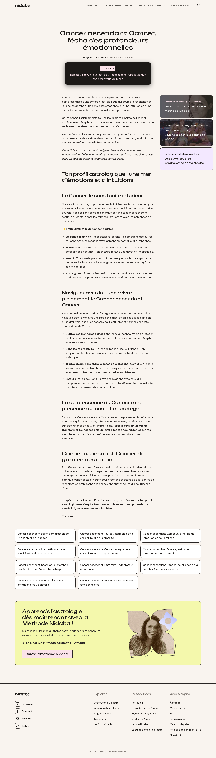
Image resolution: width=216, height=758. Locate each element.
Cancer (103, 57)
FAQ (172, 713)
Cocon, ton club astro (106, 702)
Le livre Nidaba (140, 724)
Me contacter (178, 708)
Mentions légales (179, 724)
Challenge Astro (141, 718)
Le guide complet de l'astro (147, 729)
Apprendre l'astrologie (117, 5)
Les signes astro (90, 57)
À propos (175, 702)
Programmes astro (103, 713)
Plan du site (176, 735)
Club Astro (90, 5)
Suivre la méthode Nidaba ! (47, 654)
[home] (24, 6)
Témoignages (177, 718)
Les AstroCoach (102, 724)
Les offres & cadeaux (151, 5)
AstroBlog (137, 702)
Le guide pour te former (145, 708)
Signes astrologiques (144, 713)
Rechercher (100, 718)
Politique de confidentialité (185, 729)
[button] (180, 5)
